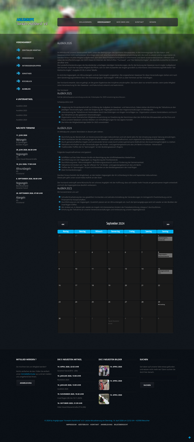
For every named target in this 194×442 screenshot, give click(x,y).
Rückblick (27, 81)
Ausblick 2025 (21, 110)
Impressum (71, 424)
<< (63, 224)
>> (168, 224)
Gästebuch (83, 424)
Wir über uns (123, 22)
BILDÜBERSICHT (121, 424)
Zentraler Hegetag (31, 50)
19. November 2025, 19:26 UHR (70, 394)
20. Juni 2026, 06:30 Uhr (26, 149)
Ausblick (26, 89)
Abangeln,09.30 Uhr (163, 272)
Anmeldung (26, 383)
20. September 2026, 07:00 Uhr (29, 193)
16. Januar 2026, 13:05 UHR (69, 385)
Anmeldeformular (28, 374)
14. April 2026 (116, 366)
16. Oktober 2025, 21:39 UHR (69, 403)
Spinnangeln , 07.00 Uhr (163, 239)
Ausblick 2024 (21, 115)
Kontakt (139, 22)
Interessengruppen (31, 65)
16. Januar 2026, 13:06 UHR (69, 376)
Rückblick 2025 (63, 380)
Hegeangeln (28, 58)
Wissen (153, 22)
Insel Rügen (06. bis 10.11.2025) (69, 398)
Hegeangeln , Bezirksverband (163, 255)
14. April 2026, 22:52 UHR (68, 366)
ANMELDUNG (106, 424)
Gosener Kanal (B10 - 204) (67, 370)
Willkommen (85, 22)
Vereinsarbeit (104, 22)
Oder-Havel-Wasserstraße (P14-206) (71, 407)
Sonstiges (27, 73)
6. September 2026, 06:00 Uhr (29, 178)
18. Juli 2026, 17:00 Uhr (26, 164)
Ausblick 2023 (21, 120)
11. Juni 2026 (21, 135)
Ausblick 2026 (21, 106)
